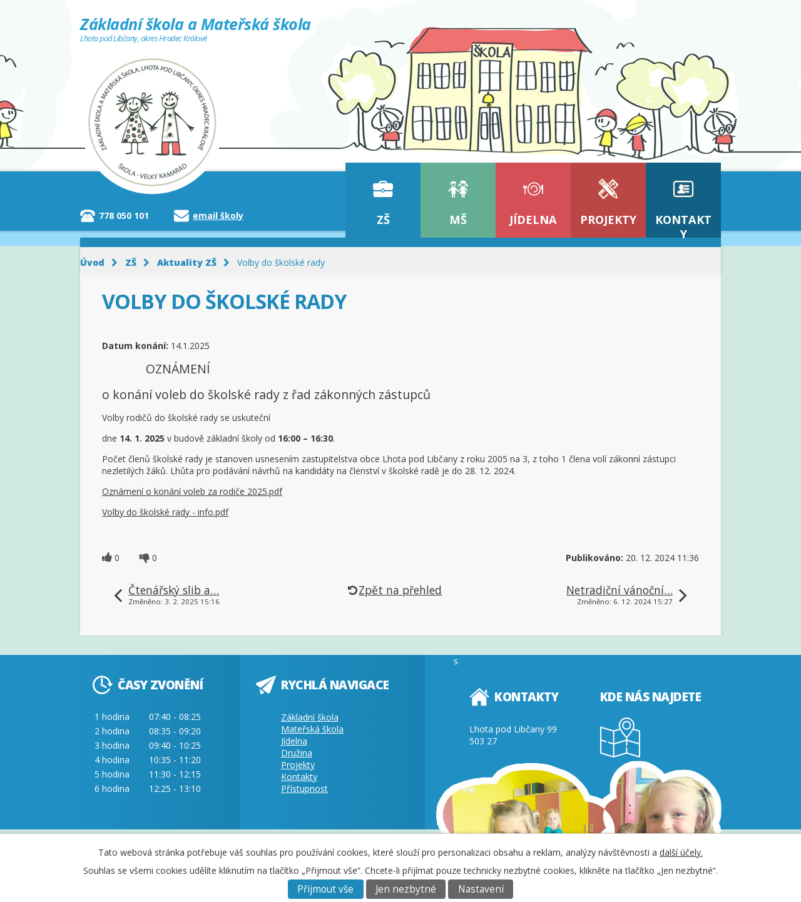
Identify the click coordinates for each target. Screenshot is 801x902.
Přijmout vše (325, 889)
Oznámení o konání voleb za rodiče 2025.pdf (192, 491)
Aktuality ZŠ (187, 262)
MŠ (458, 219)
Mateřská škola (312, 729)
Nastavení (481, 889)
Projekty (608, 219)
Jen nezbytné (405, 889)
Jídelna (533, 219)
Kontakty (683, 225)
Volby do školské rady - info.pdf (165, 512)
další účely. (681, 852)
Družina (296, 753)
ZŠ (383, 219)
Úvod (92, 262)
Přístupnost (304, 788)
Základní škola (310, 717)
